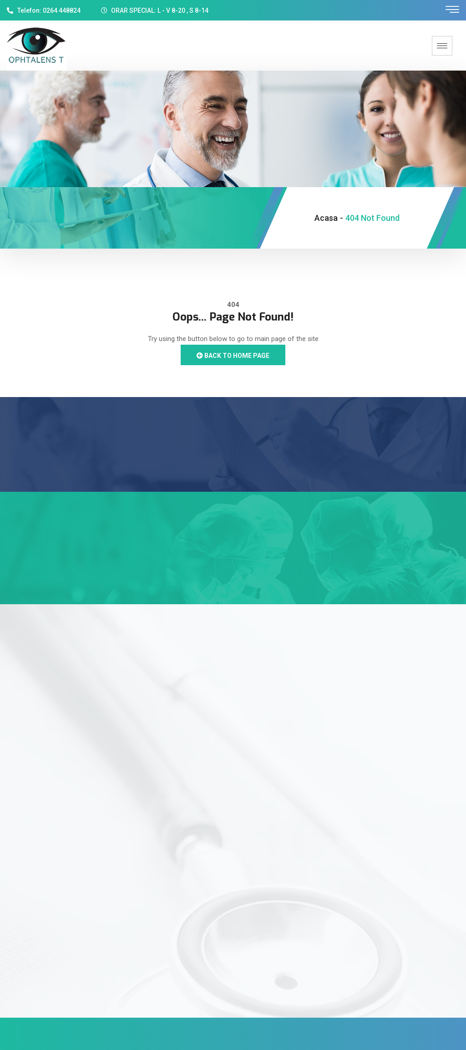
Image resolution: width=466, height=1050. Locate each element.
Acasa (326, 218)
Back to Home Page (233, 355)
